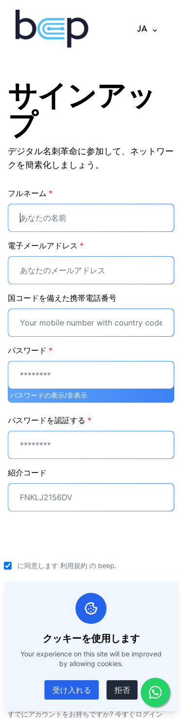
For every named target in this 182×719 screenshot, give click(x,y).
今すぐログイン (139, 714)
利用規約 (73, 565)
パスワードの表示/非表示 (48, 395)
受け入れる (71, 690)
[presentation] (81, 538)
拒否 (122, 690)
